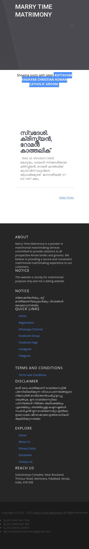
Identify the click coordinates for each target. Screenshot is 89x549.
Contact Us (26, 462)
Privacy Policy (27, 448)
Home (23, 316)
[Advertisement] (44, 107)
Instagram (25, 349)
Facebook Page (28, 342)
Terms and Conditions (33, 375)
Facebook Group (29, 336)
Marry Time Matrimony (48, 513)
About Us (24, 442)
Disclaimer (25, 455)
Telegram (25, 356)
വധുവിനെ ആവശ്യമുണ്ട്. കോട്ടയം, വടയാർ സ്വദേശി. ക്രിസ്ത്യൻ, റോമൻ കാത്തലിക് (44, 132)
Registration (26, 322)
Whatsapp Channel (31, 329)
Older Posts (66, 197)
